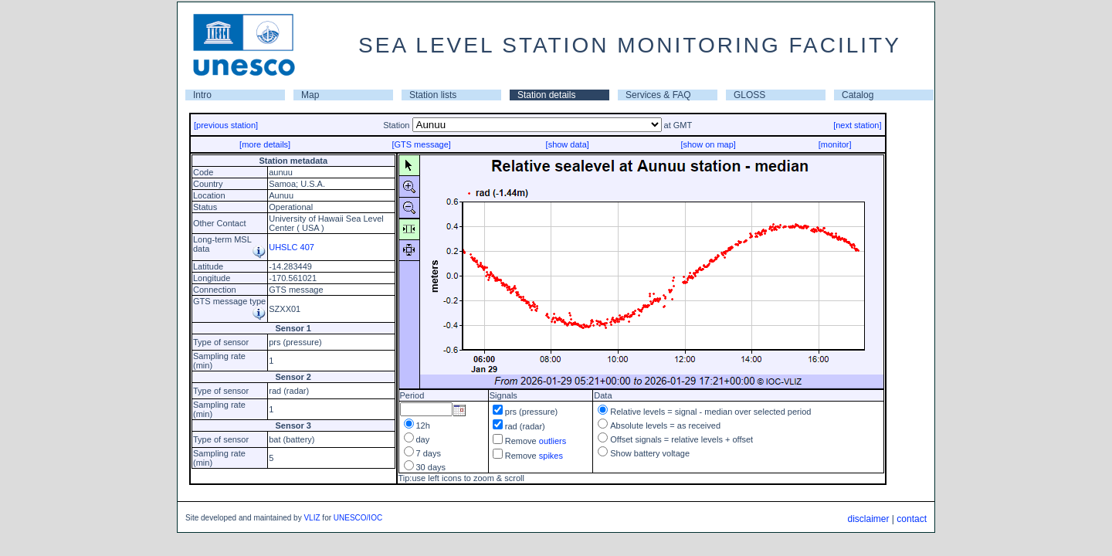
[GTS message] (421, 144)
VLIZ (311, 518)
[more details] (264, 144)
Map (310, 95)
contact (912, 519)
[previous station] (226, 125)
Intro (202, 95)
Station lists (432, 95)
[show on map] (708, 144)
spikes (551, 455)
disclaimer (868, 519)
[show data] (567, 144)
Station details (546, 95)
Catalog (857, 95)
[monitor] (835, 144)
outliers (552, 441)
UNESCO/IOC (358, 518)
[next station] (857, 125)
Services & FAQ (658, 95)
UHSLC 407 (291, 247)
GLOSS (749, 95)
